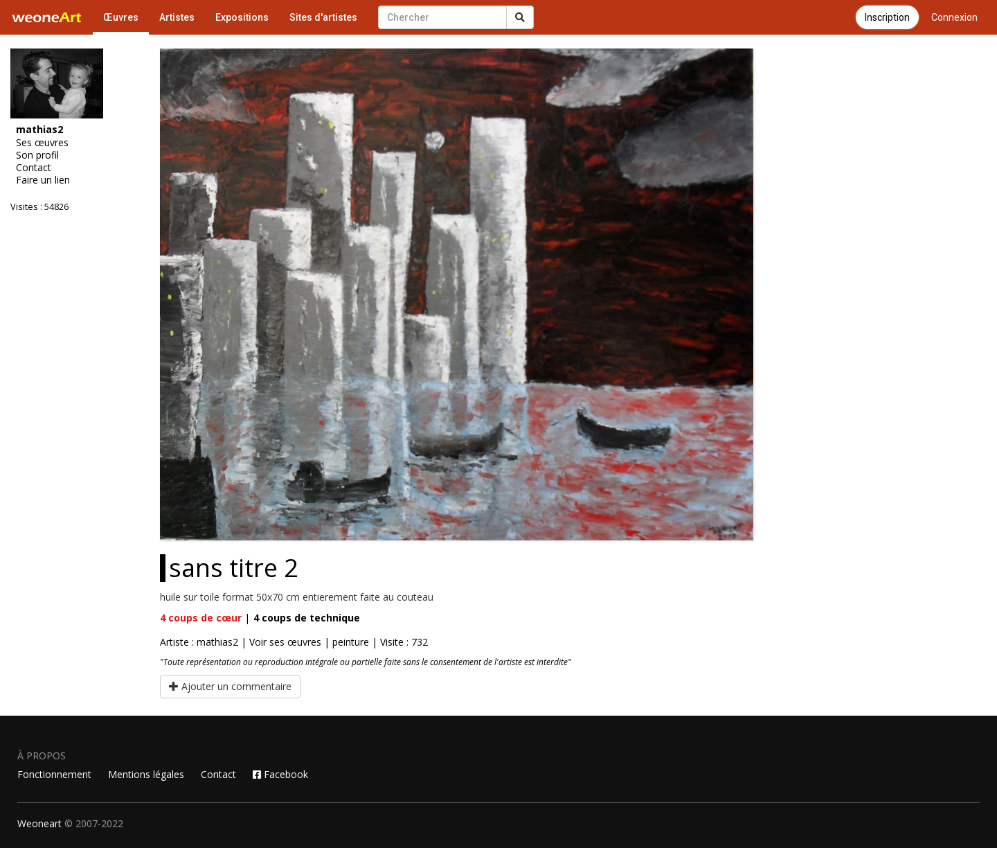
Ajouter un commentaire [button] (230, 686)
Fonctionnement (54, 774)
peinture (350, 641)
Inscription (887, 17)
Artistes (177, 17)
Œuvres (120, 17)
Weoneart (39, 823)
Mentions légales (146, 774)
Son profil (37, 155)
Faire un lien (43, 180)
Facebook (280, 774)
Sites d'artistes (323, 17)
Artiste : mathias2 (199, 641)
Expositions (242, 17)
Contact (33, 167)
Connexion (954, 17)
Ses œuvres (42, 142)
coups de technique (306, 617)
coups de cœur (201, 617)
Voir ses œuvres (285, 641)
